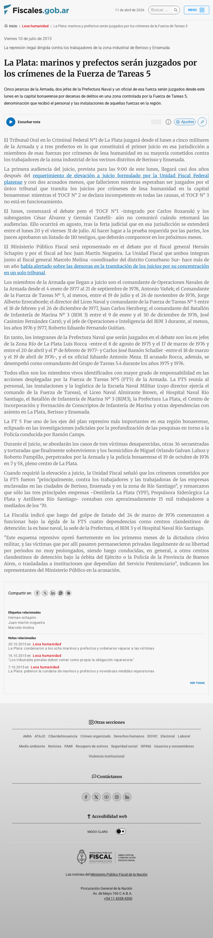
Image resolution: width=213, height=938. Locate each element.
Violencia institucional (107, 756)
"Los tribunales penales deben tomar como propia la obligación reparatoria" (71, 660)
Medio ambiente (32, 746)
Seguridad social (124, 746)
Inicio (10, 26)
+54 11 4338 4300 (118, 898)
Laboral (184, 736)
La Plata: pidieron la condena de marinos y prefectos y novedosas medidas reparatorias (81, 671)
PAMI (68, 746)
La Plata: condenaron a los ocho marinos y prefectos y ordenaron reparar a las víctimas (81, 648)
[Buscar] (161, 10)
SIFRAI (146, 746)
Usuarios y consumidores (174, 746)
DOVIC (152, 736)
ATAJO (40, 736)
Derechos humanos (129, 736)
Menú (196, 10)
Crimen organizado (95, 736)
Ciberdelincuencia (62, 736)
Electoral (168, 736)
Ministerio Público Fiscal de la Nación (119, 874)
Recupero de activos (92, 746)
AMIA (27, 736)
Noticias (54, 746)
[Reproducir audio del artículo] (10, 121)
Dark (121, 832)
